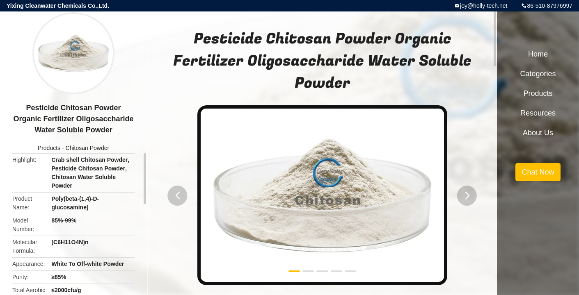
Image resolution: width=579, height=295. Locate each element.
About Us (538, 133)
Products (49, 148)
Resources (538, 113)
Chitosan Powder (88, 148)
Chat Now (538, 172)
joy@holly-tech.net (483, 5)
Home (538, 54)
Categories (538, 74)
